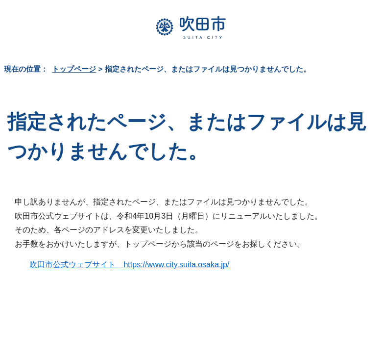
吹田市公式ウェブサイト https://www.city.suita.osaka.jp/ (129, 264)
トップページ (74, 69)
